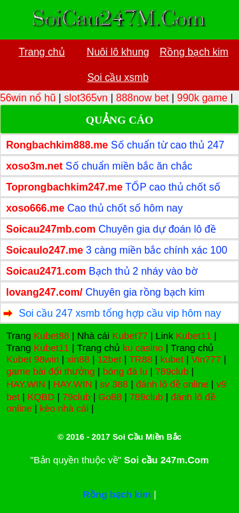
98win (46, 359)
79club (76, 396)
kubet (172, 359)
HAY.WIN (25, 384)
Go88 (110, 396)
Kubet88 (51, 335)
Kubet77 (130, 335)
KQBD (41, 396)
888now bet (142, 97)
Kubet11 (194, 335)
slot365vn (86, 97)
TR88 (140, 359)
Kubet (18, 359)
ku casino (142, 347)
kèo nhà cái (64, 408)
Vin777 (206, 359)
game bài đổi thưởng (50, 371)
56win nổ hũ (27, 97)
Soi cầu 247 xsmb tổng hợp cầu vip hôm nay (119, 313)
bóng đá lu (125, 371)
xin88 (78, 359)
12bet (110, 359)
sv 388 (114, 384)
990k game (202, 97)
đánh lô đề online (172, 384)
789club (172, 371)
